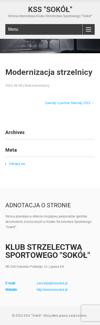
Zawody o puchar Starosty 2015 (70, 103)
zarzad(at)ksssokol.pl (52, 283)
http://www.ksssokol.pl (52, 290)
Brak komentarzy (37, 85)
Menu (13, 29)
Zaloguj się (17, 164)
